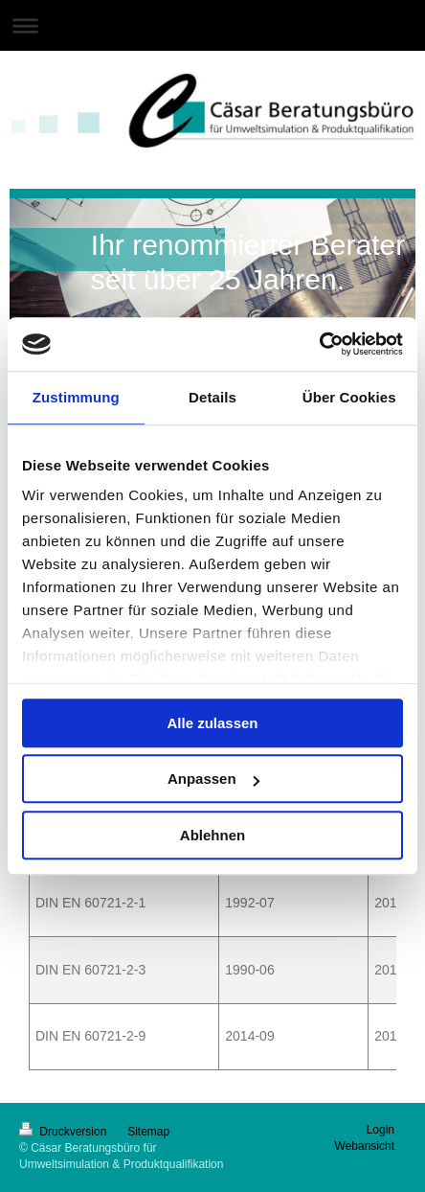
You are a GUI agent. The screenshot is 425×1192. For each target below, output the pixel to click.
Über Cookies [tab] (349, 397)
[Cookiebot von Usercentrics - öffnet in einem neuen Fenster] (319, 344)
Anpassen (213, 778)
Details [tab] (212, 397)
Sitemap (148, 1131)
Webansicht (364, 1146)
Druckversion (64, 1131)
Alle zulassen (212, 723)
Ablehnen (212, 835)
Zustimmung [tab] (76, 397)
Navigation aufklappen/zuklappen (212, 25)
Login (380, 1129)
